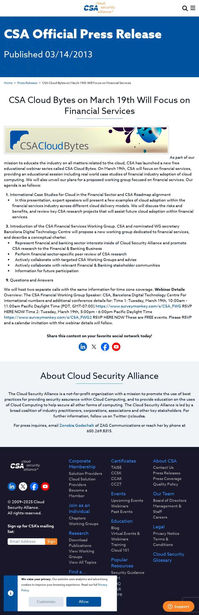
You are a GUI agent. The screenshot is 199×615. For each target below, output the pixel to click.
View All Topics (82, 562)
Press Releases (27, 83)
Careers (160, 517)
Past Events (121, 512)
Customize (46, 602)
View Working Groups (81, 554)
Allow (84, 602)
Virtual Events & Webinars (125, 536)
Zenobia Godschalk (76, 425)
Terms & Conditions (163, 542)
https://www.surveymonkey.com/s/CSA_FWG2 (48, 317)
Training (118, 545)
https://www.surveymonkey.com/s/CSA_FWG (138, 306)
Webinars (119, 506)
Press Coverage (167, 479)
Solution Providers (85, 473)
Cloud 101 (120, 550)
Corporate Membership (82, 464)
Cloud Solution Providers (82, 482)
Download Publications (80, 543)
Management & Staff (167, 509)
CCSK (116, 473)
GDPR (116, 595)
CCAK (116, 479)
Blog (115, 528)
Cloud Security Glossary (168, 557)
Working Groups (83, 524)
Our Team (163, 494)
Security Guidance (127, 572)
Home (8, 83)
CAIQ (116, 584)
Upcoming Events (127, 500)
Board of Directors (169, 500)
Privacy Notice (166, 533)
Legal (159, 527)
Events (118, 494)
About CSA (165, 461)
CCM (115, 578)
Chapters (77, 518)
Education (122, 521)
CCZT (116, 484)
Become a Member (78, 493)
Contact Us (163, 467)
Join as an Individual (79, 509)
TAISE (116, 467)
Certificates (123, 461)
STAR (116, 589)
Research (79, 533)
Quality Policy (165, 484)
